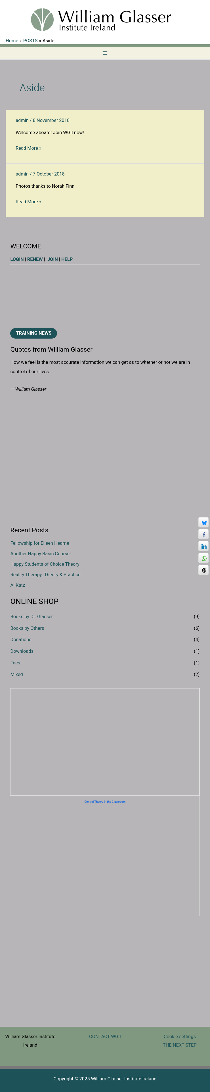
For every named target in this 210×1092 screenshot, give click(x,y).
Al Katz (17, 585)
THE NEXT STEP (180, 1045)
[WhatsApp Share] (203, 558)
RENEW (35, 259)
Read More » (28, 148)
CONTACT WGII (105, 1036)
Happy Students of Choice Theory (44, 564)
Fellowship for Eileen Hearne (39, 543)
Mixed (16, 674)
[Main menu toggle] (105, 53)
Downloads (21, 651)
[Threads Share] (203, 570)
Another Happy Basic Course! (40, 553)
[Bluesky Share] (203, 522)
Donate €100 (105, 752)
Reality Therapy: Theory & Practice (45, 574)
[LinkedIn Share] (203, 546)
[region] (105, 296)
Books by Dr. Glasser (31, 616)
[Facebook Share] (203, 534)
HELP (67, 259)
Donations (20, 639)
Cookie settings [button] (180, 1036)
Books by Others (27, 628)
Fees (15, 663)
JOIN (52, 259)
